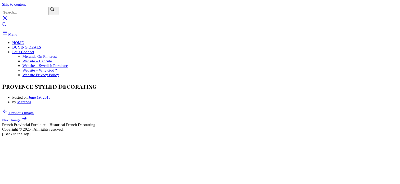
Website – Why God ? (39, 70)
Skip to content (14, 4)
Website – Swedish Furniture (45, 65)
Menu (9, 34)
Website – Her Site (37, 61)
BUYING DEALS (26, 47)
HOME (18, 42)
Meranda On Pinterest (39, 56)
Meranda (24, 102)
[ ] (16, 134)
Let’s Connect (23, 52)
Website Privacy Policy (40, 75)
